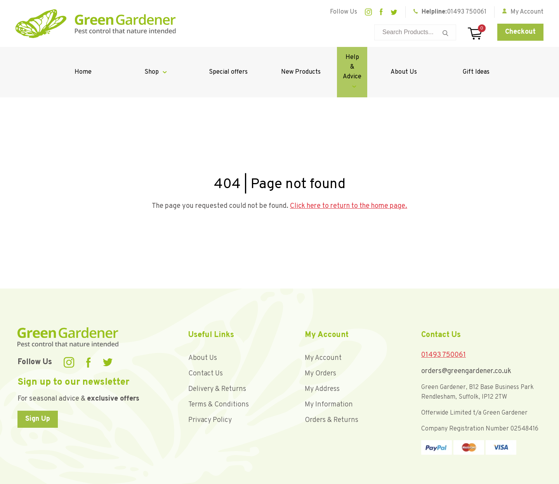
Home (80, 57)
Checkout (520, 32)
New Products (279, 57)
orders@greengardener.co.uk (466, 342)
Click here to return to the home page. (348, 177)
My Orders (320, 344)
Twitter (394, 12)
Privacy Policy (210, 391)
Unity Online (527, 476)
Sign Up (37, 389)
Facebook (381, 12)
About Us (412, 57)
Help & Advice (341, 57)
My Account (323, 329)
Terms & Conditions (218, 375)
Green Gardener (96, 23)
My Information (329, 375)
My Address (322, 360)
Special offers (213, 57)
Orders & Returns (331, 391)
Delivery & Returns (217, 360)
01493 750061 (466, 12)
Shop (142, 57)
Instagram (368, 12)
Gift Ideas (479, 57)
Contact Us (205, 344)
